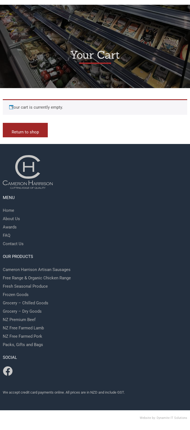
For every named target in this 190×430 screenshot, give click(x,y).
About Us (11, 218)
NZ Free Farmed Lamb (23, 327)
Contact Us (13, 243)
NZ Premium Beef (19, 319)
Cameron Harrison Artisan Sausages (37, 269)
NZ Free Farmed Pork (22, 336)
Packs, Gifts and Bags (23, 344)
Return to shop (25, 132)
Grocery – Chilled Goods (25, 302)
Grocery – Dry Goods (22, 311)
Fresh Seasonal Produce (25, 286)
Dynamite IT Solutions (172, 418)
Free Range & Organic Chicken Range (37, 277)
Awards (10, 227)
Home (8, 210)
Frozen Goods (16, 294)
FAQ (6, 235)
